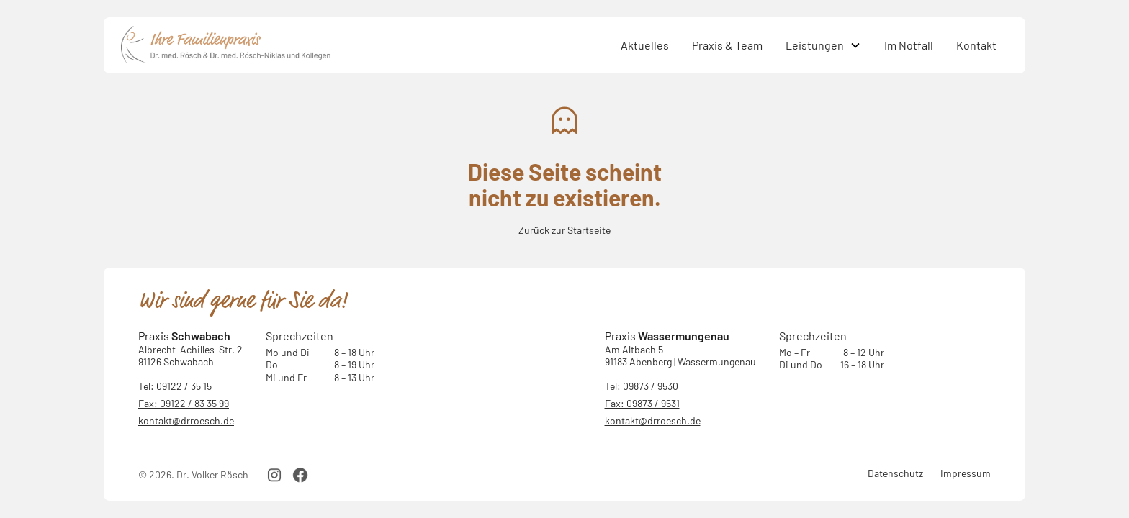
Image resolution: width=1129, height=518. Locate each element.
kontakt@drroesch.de (186, 420)
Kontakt (976, 45)
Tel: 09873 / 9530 (641, 386)
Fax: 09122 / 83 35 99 (183, 403)
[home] (365, 45)
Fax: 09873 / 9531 (642, 403)
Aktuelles (645, 45)
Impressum (965, 473)
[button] (823, 45)
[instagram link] (274, 474)
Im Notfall (908, 45)
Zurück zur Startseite (564, 230)
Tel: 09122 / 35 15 (175, 386)
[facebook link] (300, 474)
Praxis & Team (727, 45)
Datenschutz (895, 473)
